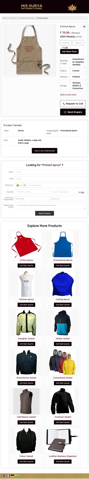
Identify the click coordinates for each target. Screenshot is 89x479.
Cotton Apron (26, 260)
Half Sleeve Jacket (26, 417)
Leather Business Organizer (63, 456)
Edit (65, 47)
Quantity (10, 192)
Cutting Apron (63, 299)
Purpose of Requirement (8, 198)
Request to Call (73, 103)
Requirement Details (8, 206)
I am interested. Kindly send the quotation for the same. (50, 206)
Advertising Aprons (26, 18)
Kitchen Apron (26, 299)
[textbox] (78, 42)
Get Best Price (69, 51)
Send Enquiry (73, 112)
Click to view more (68, 94)
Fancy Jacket (26, 456)
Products (13, 18)
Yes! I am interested (44, 150)
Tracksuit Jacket (62, 417)
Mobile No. (9, 185)
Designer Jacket (26, 338)
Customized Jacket (62, 378)
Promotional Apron (62, 260)
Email (11, 178)
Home (5, 18)
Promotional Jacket (26, 378)
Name (11, 172)
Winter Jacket (63, 338)
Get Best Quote (26, 265)
